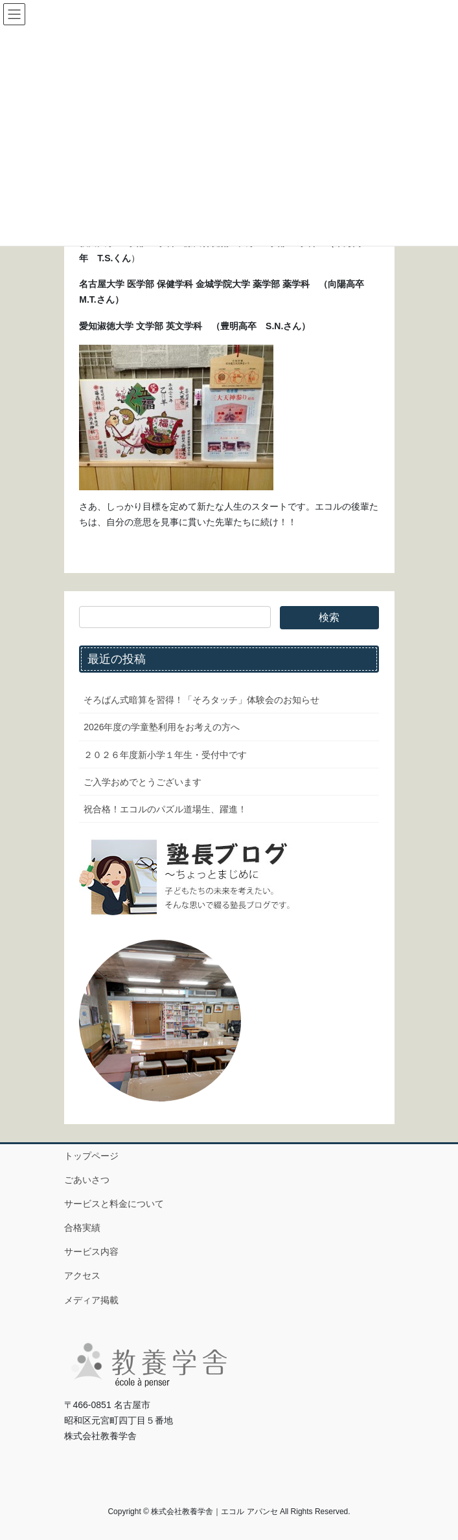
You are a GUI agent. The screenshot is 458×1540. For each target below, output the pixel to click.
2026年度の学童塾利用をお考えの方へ (162, 727)
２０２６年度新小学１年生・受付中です (165, 755)
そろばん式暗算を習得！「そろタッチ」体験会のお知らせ (201, 700)
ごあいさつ (86, 1180)
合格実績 (82, 1227)
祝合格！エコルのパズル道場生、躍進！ (165, 809)
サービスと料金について (114, 1203)
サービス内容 (91, 1251)
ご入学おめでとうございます (142, 782)
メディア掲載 (91, 1300)
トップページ (91, 1156)
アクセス (82, 1275)
